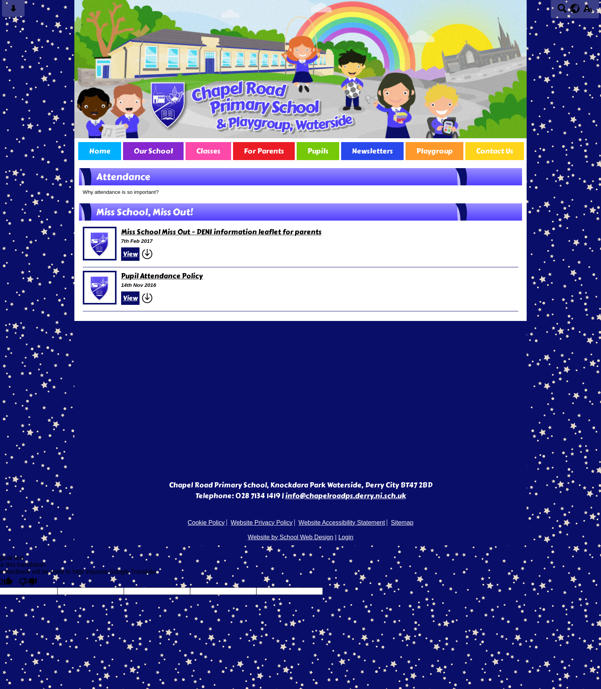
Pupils (317, 151)
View (130, 254)
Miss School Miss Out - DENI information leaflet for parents (221, 232)
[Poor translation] (28, 581)
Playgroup (434, 151)
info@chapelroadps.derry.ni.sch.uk (345, 496)
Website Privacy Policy (262, 522)
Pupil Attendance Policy (162, 276)
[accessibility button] (587, 11)
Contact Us (494, 151)
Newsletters (372, 151)
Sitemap (402, 522)
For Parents (264, 151)
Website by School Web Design (290, 537)
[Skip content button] (13, 11)
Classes (208, 151)
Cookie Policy (206, 522)
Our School (153, 151)
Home (99, 151)
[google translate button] (575, 8)
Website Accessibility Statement (342, 522)
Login (345, 537)
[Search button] (562, 11)
